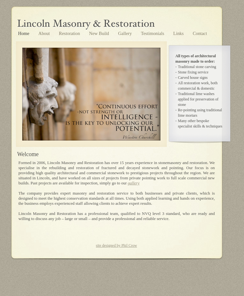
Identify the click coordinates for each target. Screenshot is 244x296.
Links (179, 33)
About (44, 33)
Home (24, 33)
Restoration (70, 33)
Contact (200, 33)
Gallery (125, 33)
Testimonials (153, 33)
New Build (99, 33)
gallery (133, 183)
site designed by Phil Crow (116, 245)
